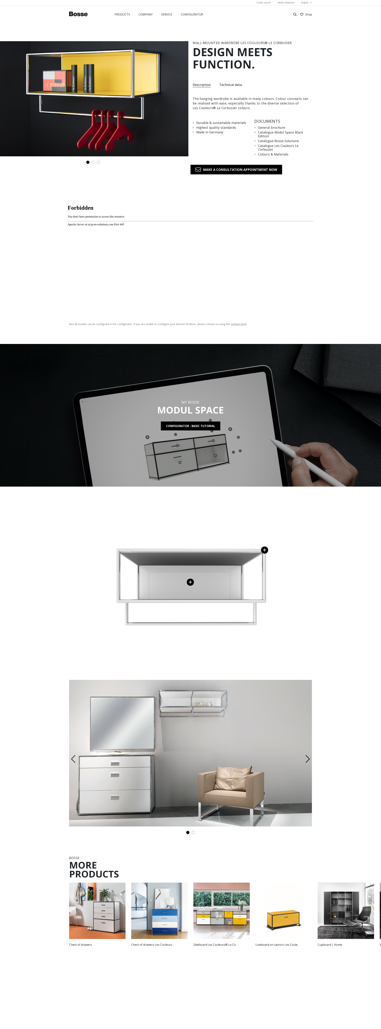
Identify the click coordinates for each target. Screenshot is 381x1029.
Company (146, 14)
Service (166, 14)
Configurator (192, 14)
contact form (239, 324)
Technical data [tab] (230, 85)
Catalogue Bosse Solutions (278, 141)
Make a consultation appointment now (240, 169)
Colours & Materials (273, 154)
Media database (286, 2)
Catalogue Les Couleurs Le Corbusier (278, 148)
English (304, 2)
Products (122, 14)
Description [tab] (202, 85)
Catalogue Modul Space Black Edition (280, 134)
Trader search (263, 2)
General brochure (271, 128)
